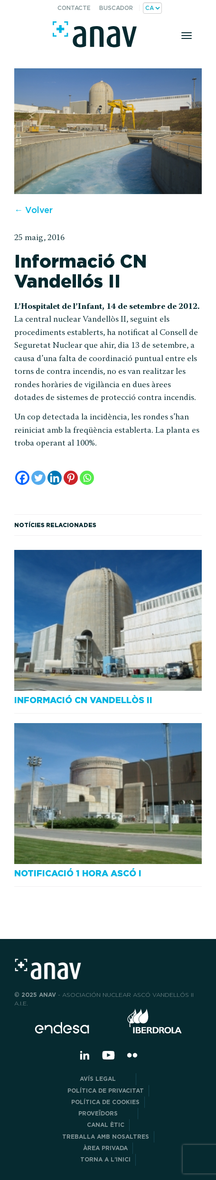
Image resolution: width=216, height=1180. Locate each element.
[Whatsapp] (87, 478)
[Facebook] (22, 478)
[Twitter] (38, 478)
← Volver (33, 210)
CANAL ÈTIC (105, 1125)
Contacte (74, 8)
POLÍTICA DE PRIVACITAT (105, 1090)
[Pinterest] (71, 478)
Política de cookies (105, 1102)
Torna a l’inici (105, 1159)
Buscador (116, 8)
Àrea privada (105, 1148)
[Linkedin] (54, 478)
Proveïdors (105, 1113)
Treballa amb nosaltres (105, 1137)
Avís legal (105, 1079)
